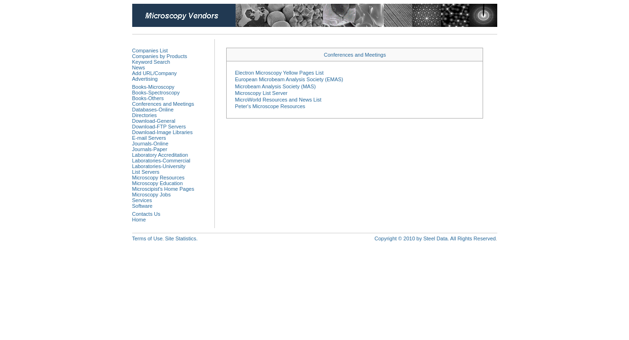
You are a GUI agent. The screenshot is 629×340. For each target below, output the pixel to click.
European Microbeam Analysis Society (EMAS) (289, 79)
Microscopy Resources (158, 177)
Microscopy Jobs (151, 194)
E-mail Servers (149, 138)
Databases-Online (153, 109)
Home (139, 219)
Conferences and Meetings (163, 104)
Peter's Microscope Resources (270, 106)
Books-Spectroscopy (156, 92)
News (138, 67)
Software (142, 206)
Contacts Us (146, 214)
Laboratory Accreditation (160, 155)
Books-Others (148, 98)
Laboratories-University (159, 166)
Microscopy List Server (261, 93)
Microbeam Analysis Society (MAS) (275, 86)
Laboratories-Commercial (161, 160)
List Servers (146, 172)
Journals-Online (150, 143)
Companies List (150, 50)
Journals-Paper (150, 149)
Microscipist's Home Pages (163, 189)
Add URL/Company (154, 73)
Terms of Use (147, 238)
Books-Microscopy (153, 87)
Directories (144, 115)
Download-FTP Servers (159, 126)
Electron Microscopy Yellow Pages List (279, 73)
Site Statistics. (181, 238)
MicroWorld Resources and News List (278, 99)
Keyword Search (151, 62)
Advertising (145, 79)
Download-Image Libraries (162, 132)
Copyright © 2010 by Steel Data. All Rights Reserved (435, 238)
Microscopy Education (157, 183)
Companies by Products (159, 56)
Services (142, 200)
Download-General (154, 121)
